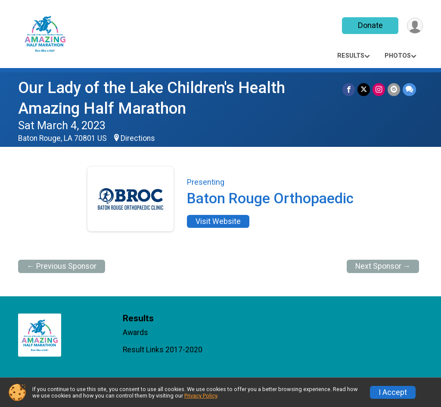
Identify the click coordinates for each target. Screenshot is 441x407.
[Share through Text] (409, 89)
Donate (370, 25)
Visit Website (218, 221)
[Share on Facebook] (348, 89)
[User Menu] (415, 26)
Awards (135, 332)
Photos (398, 55)
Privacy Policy (200, 395)
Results (350, 55)
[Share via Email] (394, 89)
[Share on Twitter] (363, 89)
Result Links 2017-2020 (162, 349)
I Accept (393, 392)
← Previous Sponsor (61, 266)
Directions (138, 138)
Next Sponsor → (383, 266)
